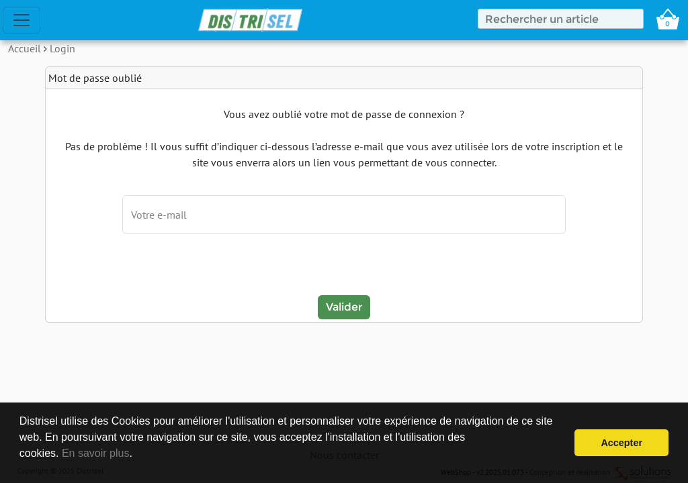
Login (62, 48)
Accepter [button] (621, 442)
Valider (344, 307)
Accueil (24, 48)
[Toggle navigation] (21, 20)
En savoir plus (96, 453)
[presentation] (344, 266)
